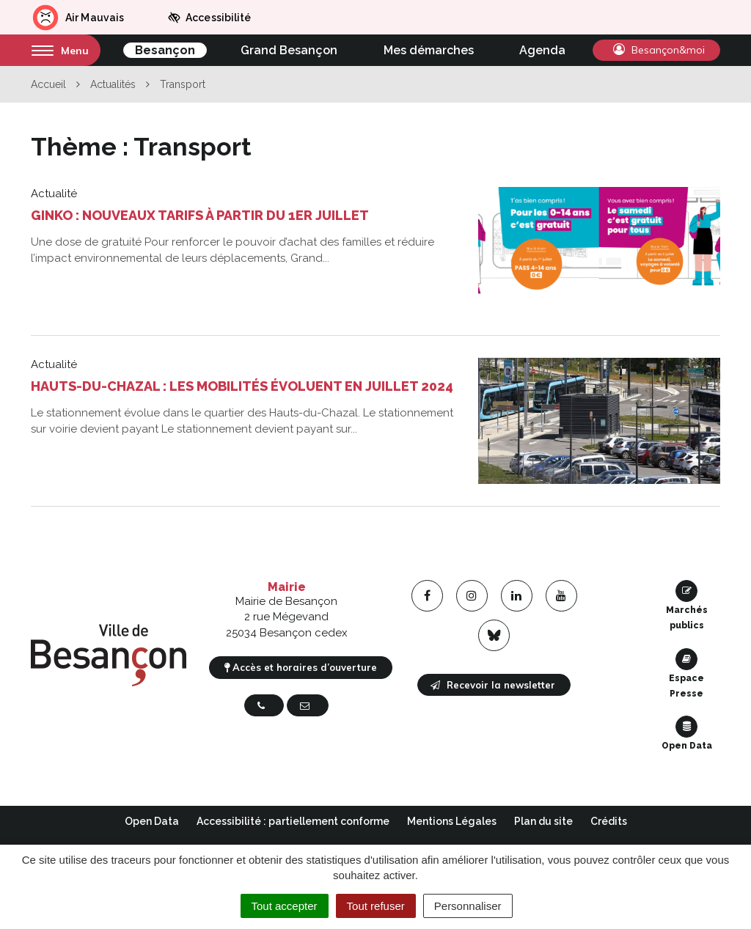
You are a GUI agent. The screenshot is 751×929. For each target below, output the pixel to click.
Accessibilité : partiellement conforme (293, 821)
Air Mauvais (77, 17)
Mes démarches (429, 50)
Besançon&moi (659, 49)
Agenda (542, 50)
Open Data (687, 733)
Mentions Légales (452, 821)
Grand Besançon (289, 50)
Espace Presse (686, 673)
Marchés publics (687, 605)
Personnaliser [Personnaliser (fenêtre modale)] (468, 906)
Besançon (165, 50)
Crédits (608, 821)
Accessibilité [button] (209, 17)
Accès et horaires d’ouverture (300, 667)
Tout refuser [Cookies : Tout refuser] (376, 906)
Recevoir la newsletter (493, 685)
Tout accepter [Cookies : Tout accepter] (285, 906)
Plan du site (543, 821)
